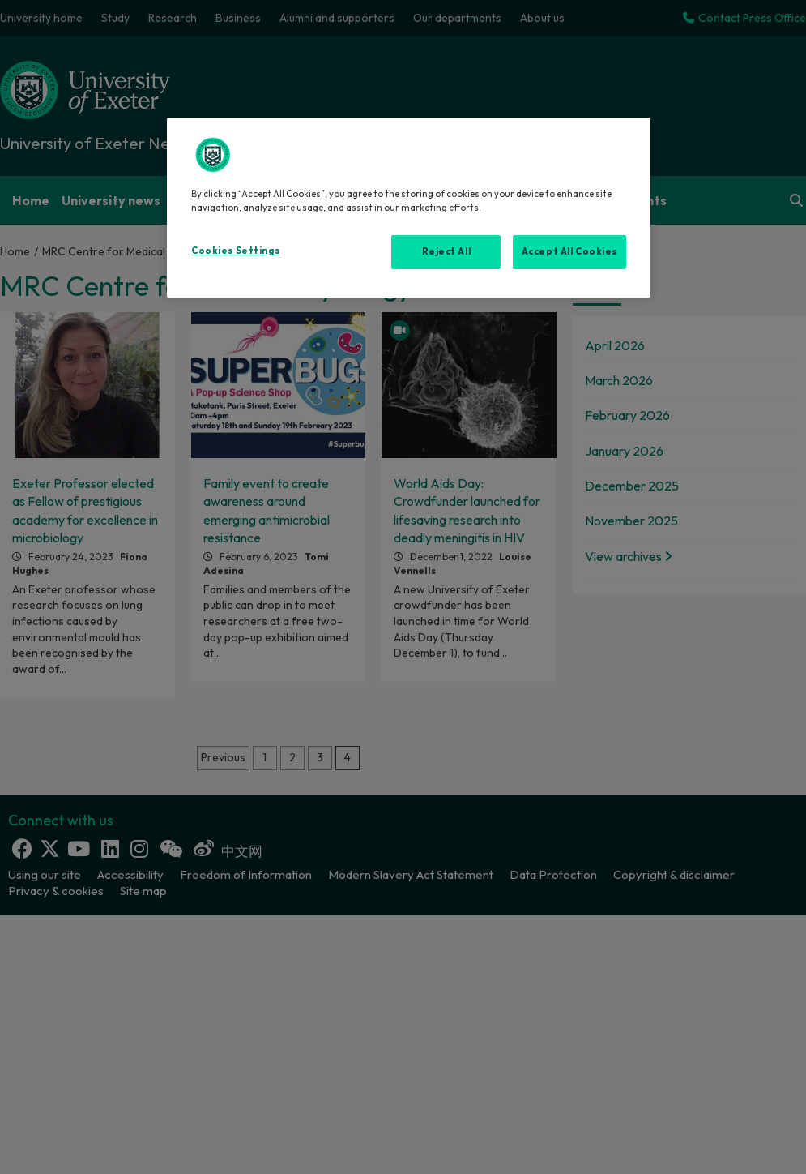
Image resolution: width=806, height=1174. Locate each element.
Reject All (446, 251)
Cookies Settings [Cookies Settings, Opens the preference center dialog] (235, 250)
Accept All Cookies (569, 251)
